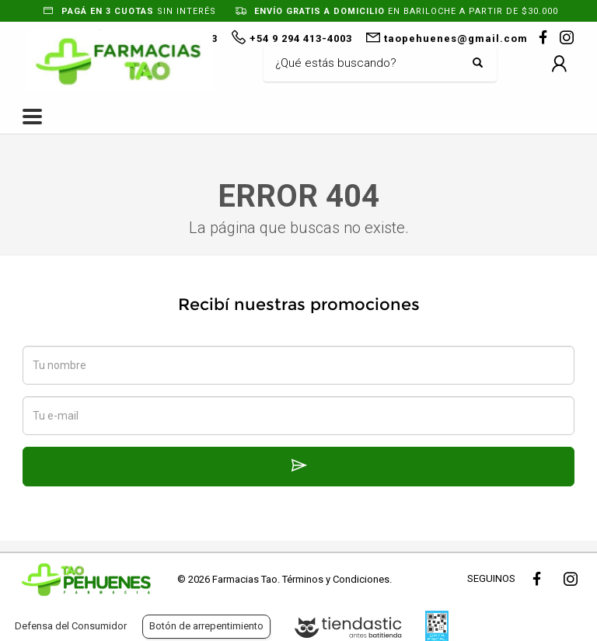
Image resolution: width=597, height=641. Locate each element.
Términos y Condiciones (335, 579)
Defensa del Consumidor (71, 626)
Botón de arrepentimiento (206, 626)
